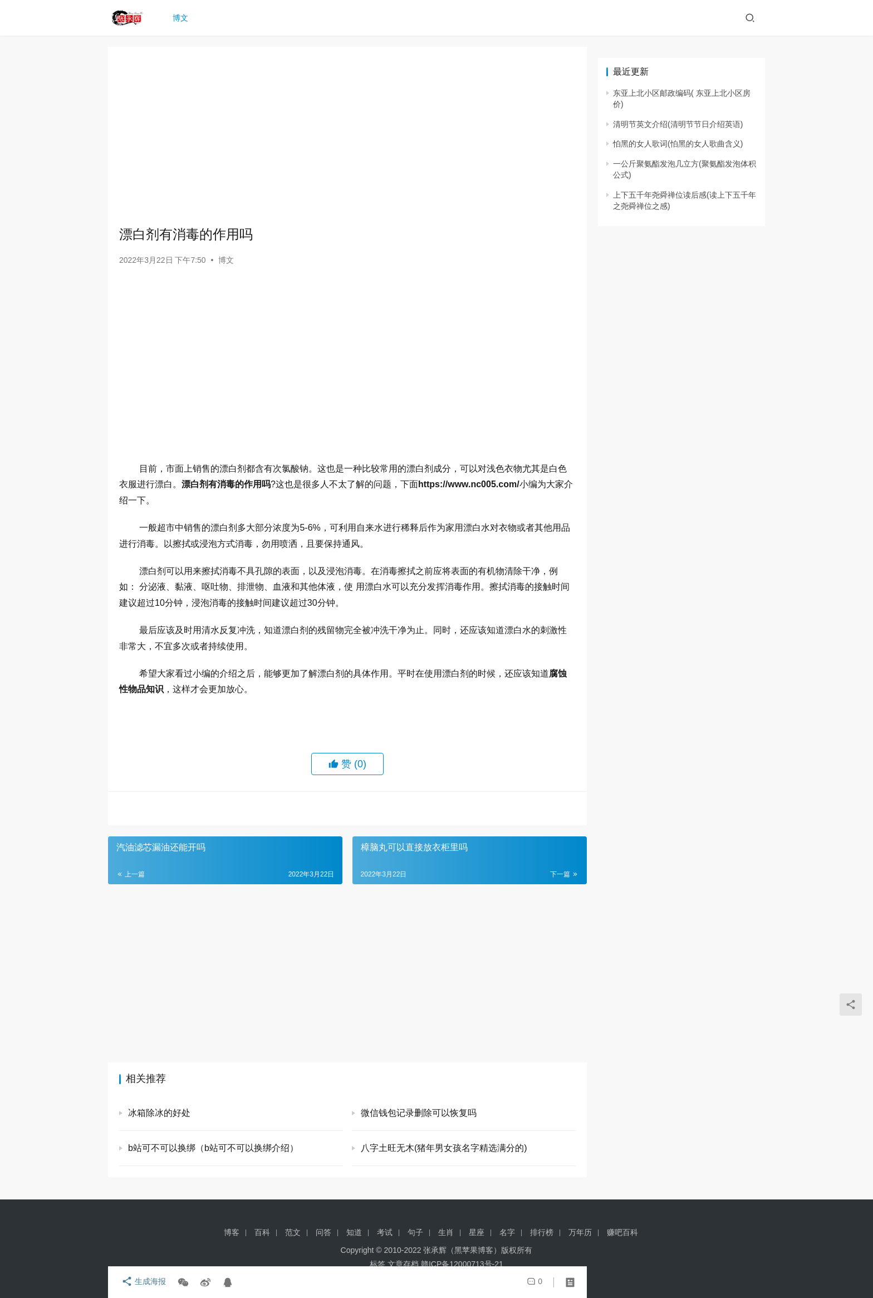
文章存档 (403, 1264)
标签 (377, 1264)
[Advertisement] (347, 136)
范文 (293, 1232)
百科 (262, 1232)
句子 (415, 1232)
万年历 (580, 1232)
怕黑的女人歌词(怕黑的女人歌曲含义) (678, 143)
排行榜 (541, 1232)
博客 (231, 1232)
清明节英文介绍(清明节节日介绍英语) (678, 124)
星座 (476, 1232)
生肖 (446, 1232)
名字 (507, 1232)
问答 (323, 1232)
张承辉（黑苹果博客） (462, 1250)
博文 (182, 17)
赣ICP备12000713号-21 (462, 1264)
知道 (354, 1232)
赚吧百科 (622, 1232)
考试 (385, 1232)
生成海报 (141, 1282)
